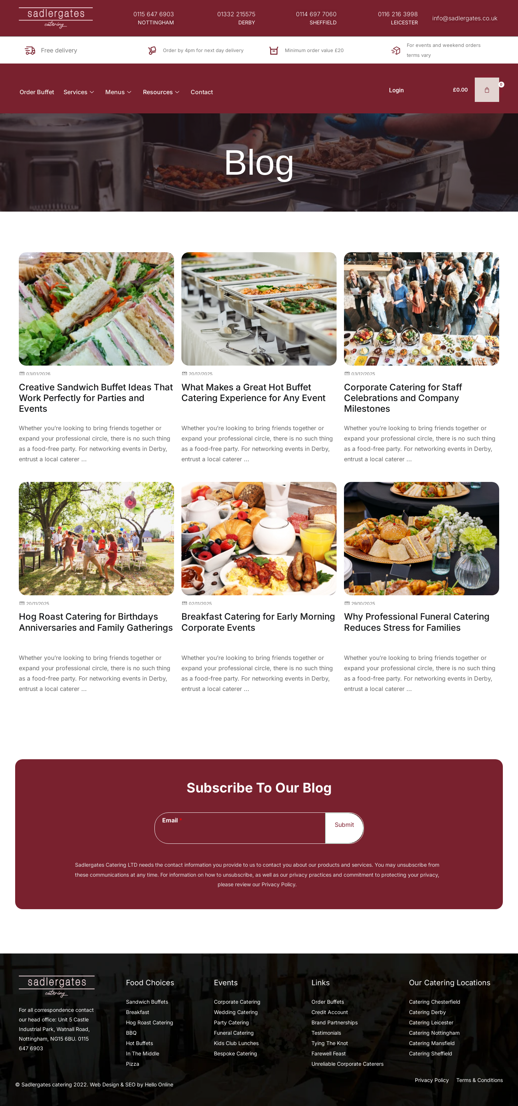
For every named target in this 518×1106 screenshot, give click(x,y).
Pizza (132, 1064)
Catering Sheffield (430, 1053)
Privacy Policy (432, 1080)
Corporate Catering (237, 1002)
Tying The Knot (329, 1043)
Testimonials (326, 1033)
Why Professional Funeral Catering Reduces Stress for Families (417, 622)
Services (79, 92)
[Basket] (477, 90)
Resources (162, 92)
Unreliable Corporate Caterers (347, 1064)
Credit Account (329, 1012)
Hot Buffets (139, 1043)
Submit (344, 824)
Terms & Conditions (479, 1080)
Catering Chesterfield (434, 1002)
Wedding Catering (236, 1012)
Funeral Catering (234, 1033)
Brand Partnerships (334, 1022)
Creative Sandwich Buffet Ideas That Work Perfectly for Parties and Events (96, 398)
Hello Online (159, 1084)
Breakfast (137, 1012)
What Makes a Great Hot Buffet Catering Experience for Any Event (253, 392)
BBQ (131, 1033)
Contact (202, 92)
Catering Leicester (431, 1022)
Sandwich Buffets (147, 1002)
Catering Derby (427, 1012)
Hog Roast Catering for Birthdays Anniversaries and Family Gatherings (96, 622)
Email (172, 820)
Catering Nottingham (434, 1033)
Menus (119, 92)
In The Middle (142, 1053)
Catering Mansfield (432, 1043)
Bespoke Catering (235, 1053)
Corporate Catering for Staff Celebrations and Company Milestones (403, 398)
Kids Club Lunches (236, 1043)
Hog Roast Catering (149, 1022)
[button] (156, 22)
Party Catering (231, 1022)
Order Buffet (36, 92)
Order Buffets (327, 1002)
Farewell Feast (328, 1053)
